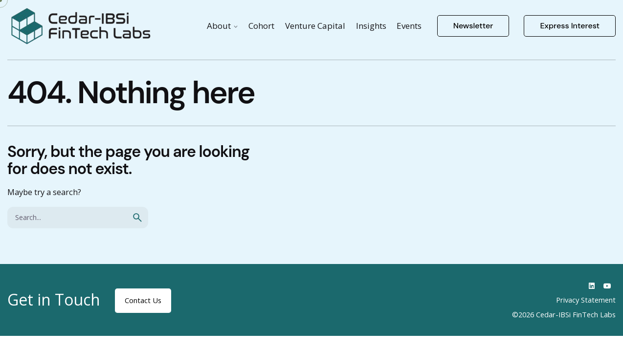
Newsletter (473, 26)
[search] (137, 217)
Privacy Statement (586, 300)
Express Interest (570, 26)
